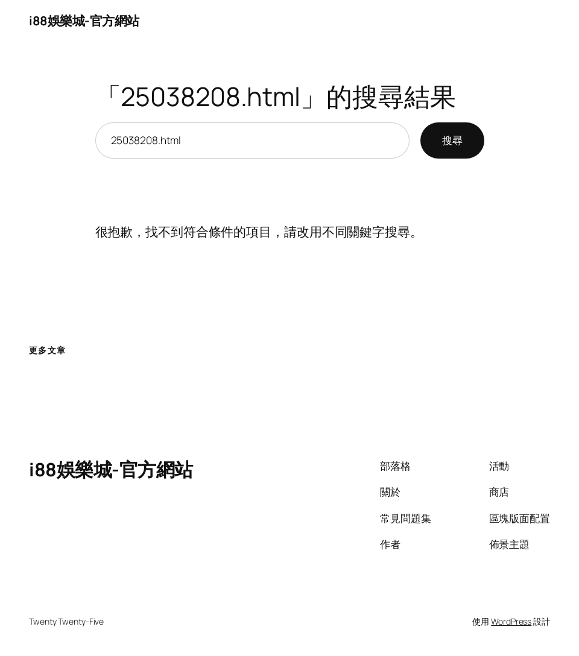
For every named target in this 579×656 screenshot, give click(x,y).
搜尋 (452, 140)
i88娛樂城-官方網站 (84, 20)
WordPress (511, 621)
